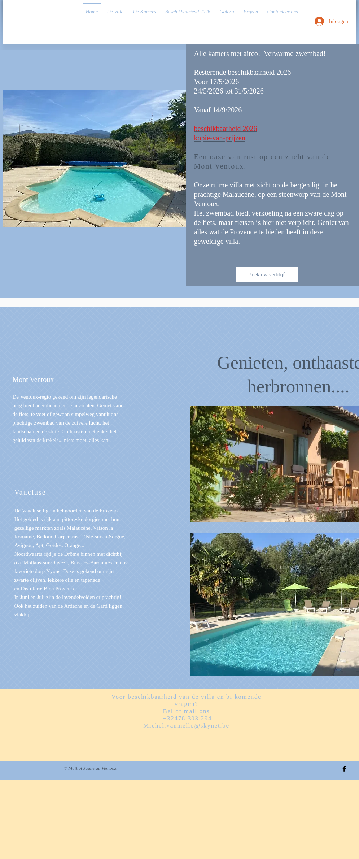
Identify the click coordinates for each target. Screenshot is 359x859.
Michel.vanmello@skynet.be (186, 725)
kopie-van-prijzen (219, 138)
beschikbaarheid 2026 (225, 129)
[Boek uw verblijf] (267, 274)
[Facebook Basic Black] (344, 769)
